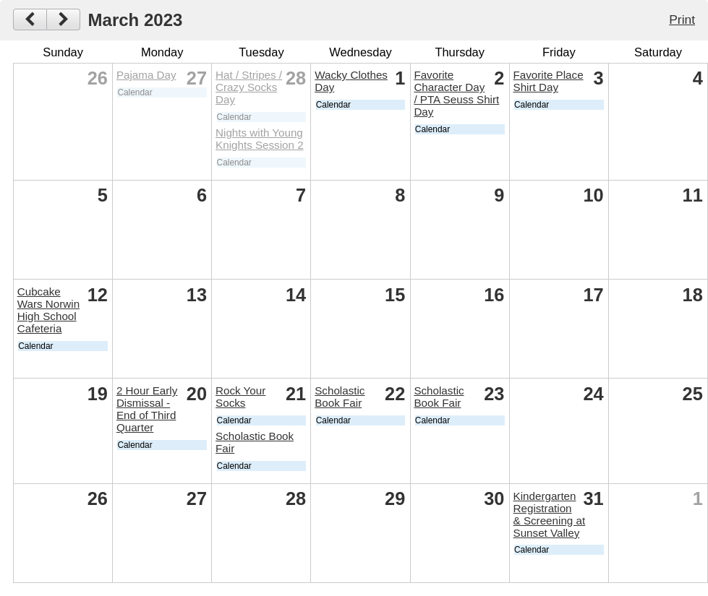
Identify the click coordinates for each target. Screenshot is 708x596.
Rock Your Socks (240, 396)
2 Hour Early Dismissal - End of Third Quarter (146, 408)
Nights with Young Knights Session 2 (260, 138)
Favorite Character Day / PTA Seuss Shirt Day (456, 93)
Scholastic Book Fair (339, 396)
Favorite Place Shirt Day (548, 81)
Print (682, 19)
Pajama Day (146, 75)
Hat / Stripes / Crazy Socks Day (249, 87)
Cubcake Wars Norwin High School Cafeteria (48, 309)
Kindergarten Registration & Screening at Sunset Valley (549, 514)
